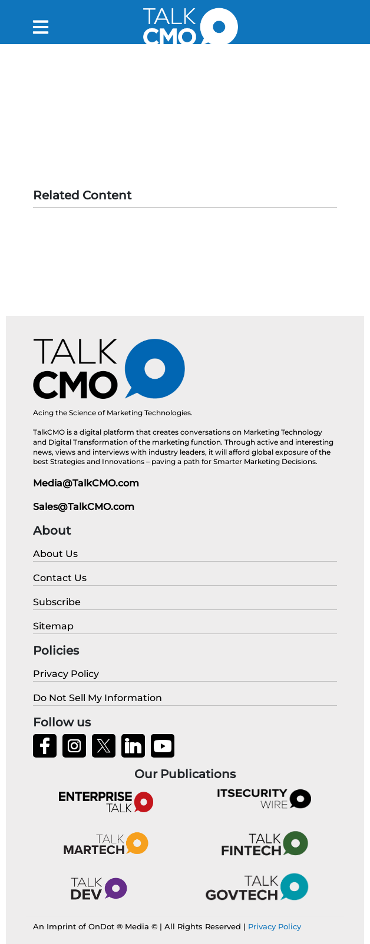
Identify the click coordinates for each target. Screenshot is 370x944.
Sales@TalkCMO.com (83, 506)
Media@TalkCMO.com (86, 483)
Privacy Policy (274, 926)
